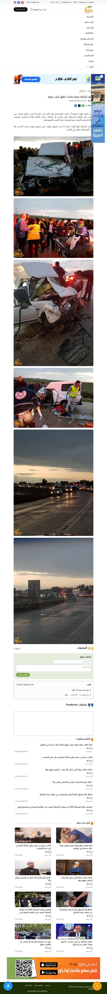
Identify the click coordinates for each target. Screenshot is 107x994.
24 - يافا (55, 2)
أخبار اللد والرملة (86, 38)
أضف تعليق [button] (23, 675)
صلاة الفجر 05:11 (33, 2)
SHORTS (89, 33)
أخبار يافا (90, 27)
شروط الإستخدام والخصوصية (38, 991)
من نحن (47, 985)
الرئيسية (90, 16)
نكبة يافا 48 (88, 44)
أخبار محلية (89, 22)
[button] (101, 76)
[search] (38, 9)
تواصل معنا (38, 985)
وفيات (90, 61)
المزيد (90, 66)
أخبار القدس (88, 55)
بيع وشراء (89, 50)
